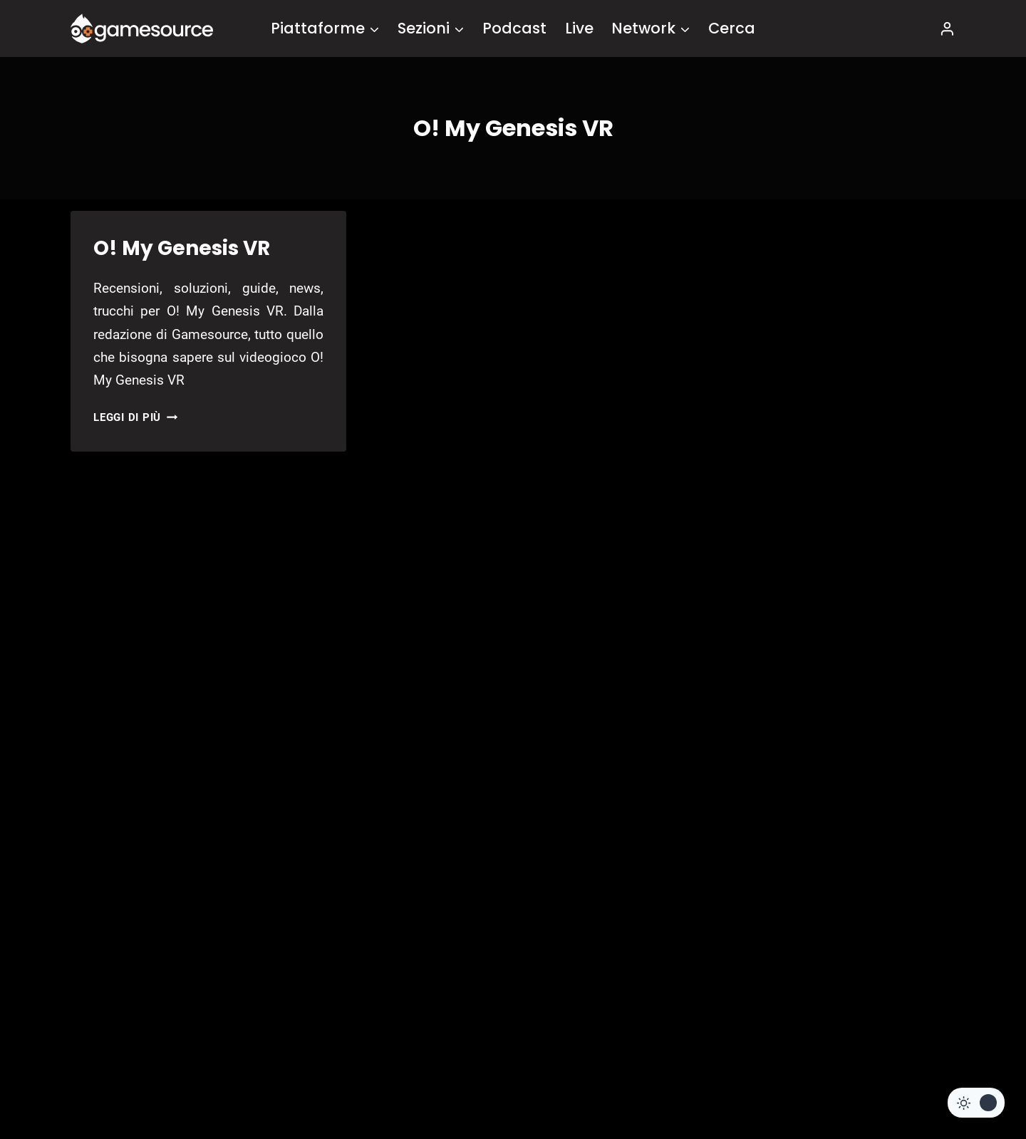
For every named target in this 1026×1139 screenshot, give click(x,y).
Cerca (731, 28)
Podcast (514, 28)
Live (579, 28)
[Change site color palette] (976, 1103)
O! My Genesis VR (181, 248)
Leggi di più (135, 417)
